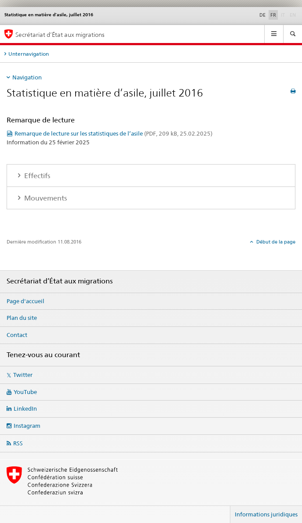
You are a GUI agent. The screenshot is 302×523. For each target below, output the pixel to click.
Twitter (23, 374)
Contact (17, 334)
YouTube (25, 391)
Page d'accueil (25, 300)
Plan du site (22, 317)
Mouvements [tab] (44, 198)
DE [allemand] (262, 15)
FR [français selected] (273, 15)
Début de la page (275, 242)
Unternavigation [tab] (28, 53)
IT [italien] (284, 14)
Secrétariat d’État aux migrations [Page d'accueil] (60, 34)
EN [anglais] (294, 14)
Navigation (27, 77)
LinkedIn (25, 408)
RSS (18, 443)
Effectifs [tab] (36, 176)
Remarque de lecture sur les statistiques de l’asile (113, 133)
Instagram (27, 425)
